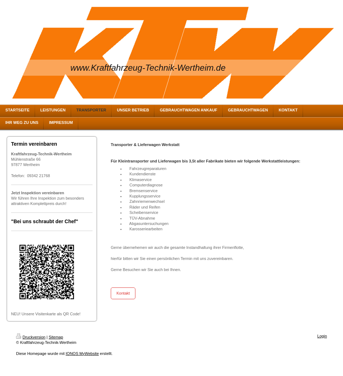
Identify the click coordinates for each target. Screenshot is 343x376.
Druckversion (30, 337)
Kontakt (123, 293)
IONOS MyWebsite (82, 353)
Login (322, 336)
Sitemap (56, 337)
